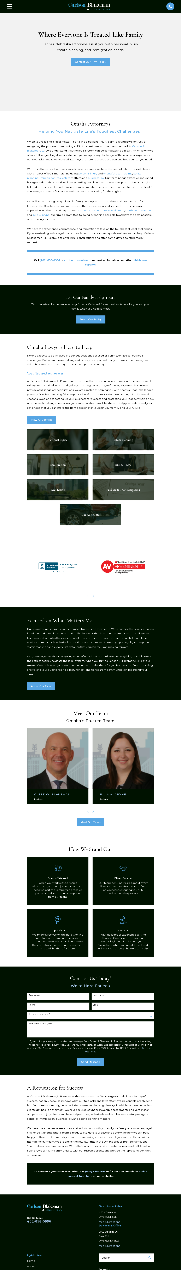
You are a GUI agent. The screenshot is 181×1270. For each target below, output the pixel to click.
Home (31, 1260)
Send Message (90, 1061)
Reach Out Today (90, 319)
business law (96, 178)
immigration (48, 178)
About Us (33, 1266)
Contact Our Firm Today (90, 61)
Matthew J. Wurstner (138, 210)
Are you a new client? (40, 1014)
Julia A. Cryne (41, 214)
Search (106, 1257)
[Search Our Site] (149, 1257)
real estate (63, 178)
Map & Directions (109, 1221)
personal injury (87, 173)
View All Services (42, 419)
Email (96, 1005)
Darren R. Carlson (88, 210)
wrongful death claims (117, 173)
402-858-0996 (39, 1221)
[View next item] (93, 596)
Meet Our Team (90, 822)
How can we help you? (40, 1023)
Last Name (98, 995)
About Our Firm (41, 686)
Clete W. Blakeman (112, 210)
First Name (34, 995)
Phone (32, 1005)
